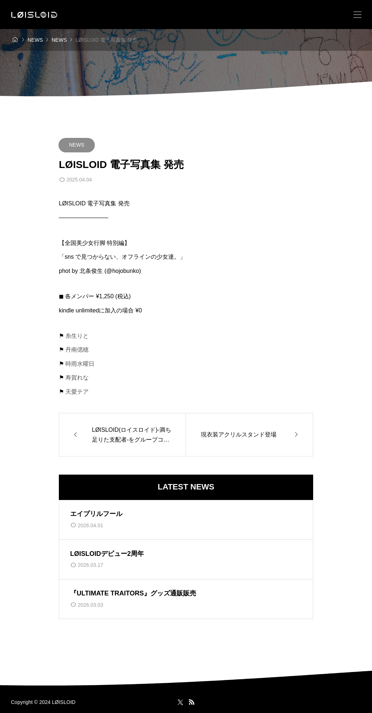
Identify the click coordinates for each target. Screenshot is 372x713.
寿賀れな (77, 377)
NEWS (76, 145)
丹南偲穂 (77, 350)
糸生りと (77, 336)
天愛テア (77, 392)
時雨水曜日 (79, 364)
